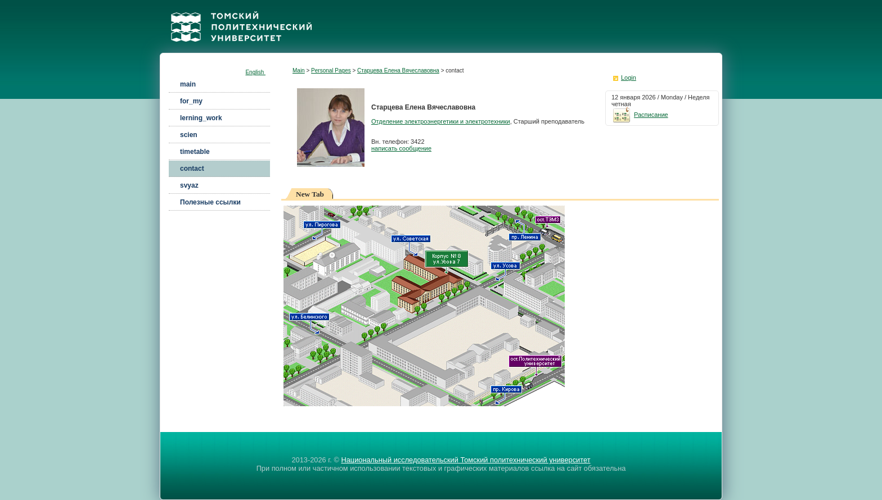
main (188, 84)
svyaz (189, 185)
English (255, 72)
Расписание (639, 114)
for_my (191, 101)
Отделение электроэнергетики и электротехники (440, 121)
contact (192, 168)
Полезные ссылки (210, 202)
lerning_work (201, 118)
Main (298, 70)
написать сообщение (401, 148)
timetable (195, 152)
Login (628, 77)
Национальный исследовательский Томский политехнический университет (465, 460)
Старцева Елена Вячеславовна (398, 70)
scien (188, 135)
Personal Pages (331, 70)
